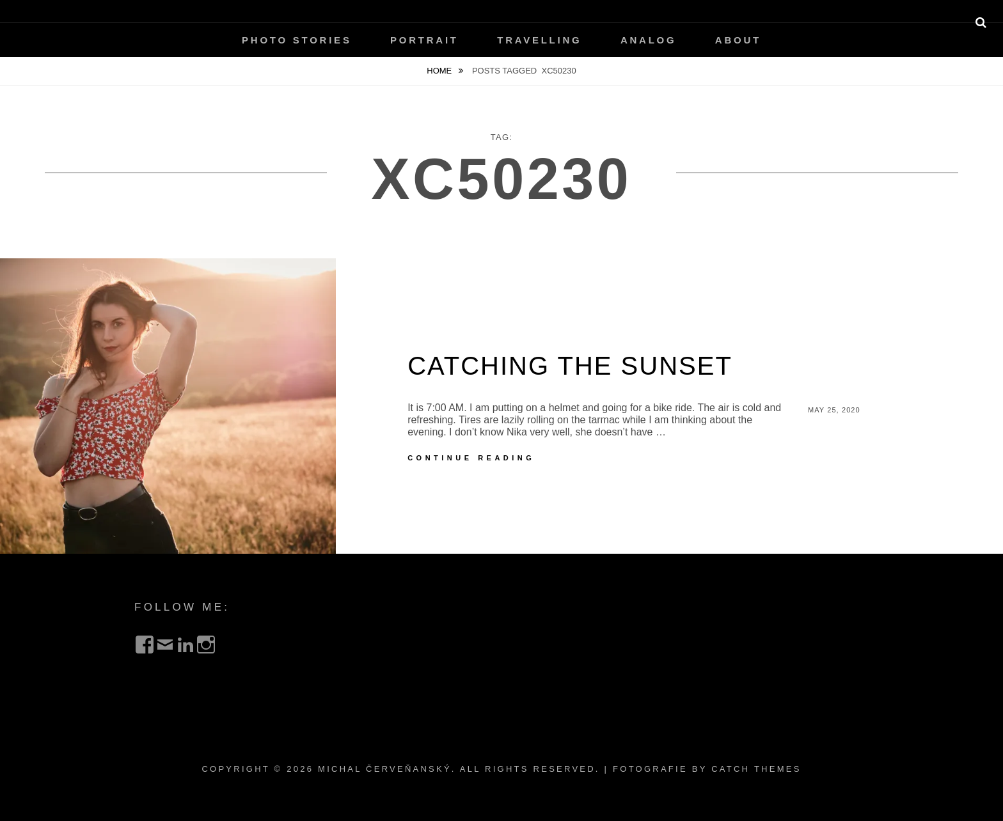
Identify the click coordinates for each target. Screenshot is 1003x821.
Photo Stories (297, 40)
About (738, 40)
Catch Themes (756, 769)
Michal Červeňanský (385, 769)
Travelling (539, 40)
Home (440, 70)
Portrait (424, 40)
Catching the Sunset (569, 366)
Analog (648, 40)
